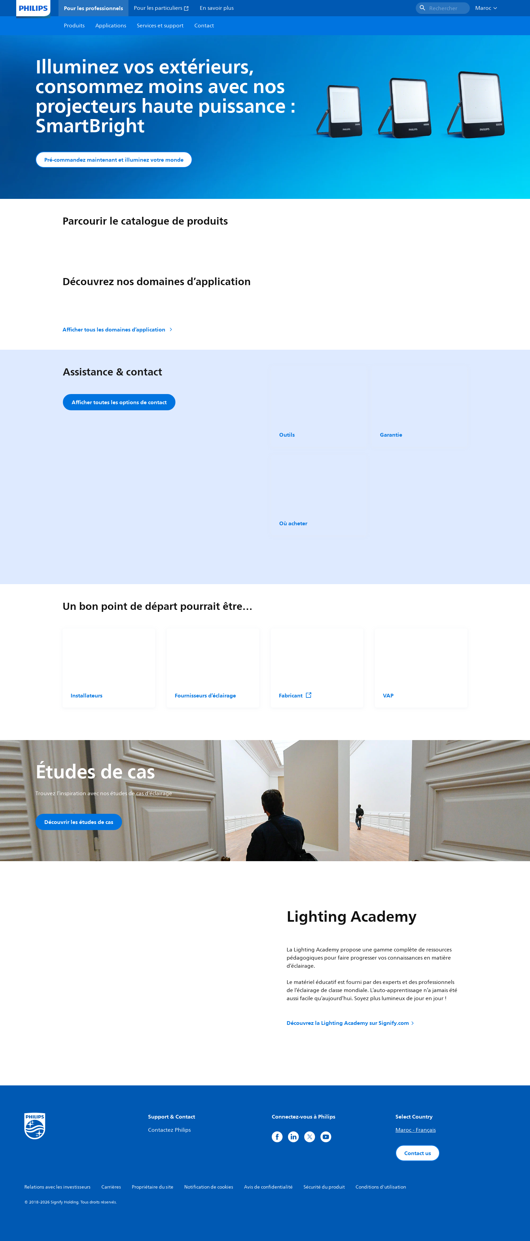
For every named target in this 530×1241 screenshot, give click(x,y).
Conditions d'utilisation (381, 1187)
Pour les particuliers (161, 8)
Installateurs (86, 695)
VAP (388, 695)
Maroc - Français (415, 1130)
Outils (287, 435)
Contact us (417, 1153)
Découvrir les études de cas (78, 822)
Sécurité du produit (324, 1187)
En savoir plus (217, 8)
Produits (74, 25)
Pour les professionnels (93, 8)
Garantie (391, 435)
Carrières (111, 1187)
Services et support (160, 25)
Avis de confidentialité (268, 1187)
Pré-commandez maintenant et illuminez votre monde (114, 159)
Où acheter (293, 523)
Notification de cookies (208, 1187)
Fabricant (295, 695)
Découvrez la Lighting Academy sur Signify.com (351, 1023)
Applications (110, 25)
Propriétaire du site (152, 1187)
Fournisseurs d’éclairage (205, 695)
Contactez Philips (169, 1130)
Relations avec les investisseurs (57, 1187)
